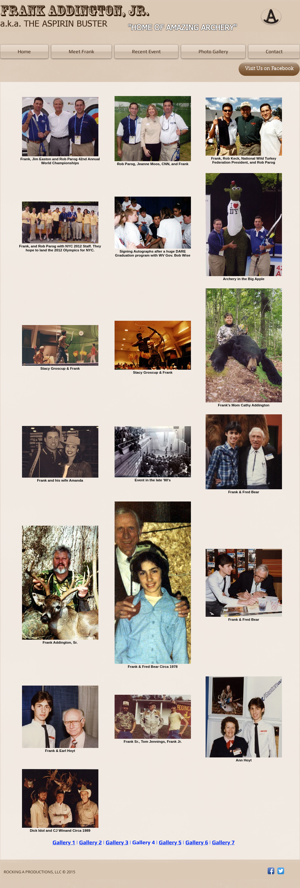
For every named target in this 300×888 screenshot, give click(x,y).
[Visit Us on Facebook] (269, 69)
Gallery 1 (64, 842)
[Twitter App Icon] (280, 871)
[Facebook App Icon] (271, 871)
